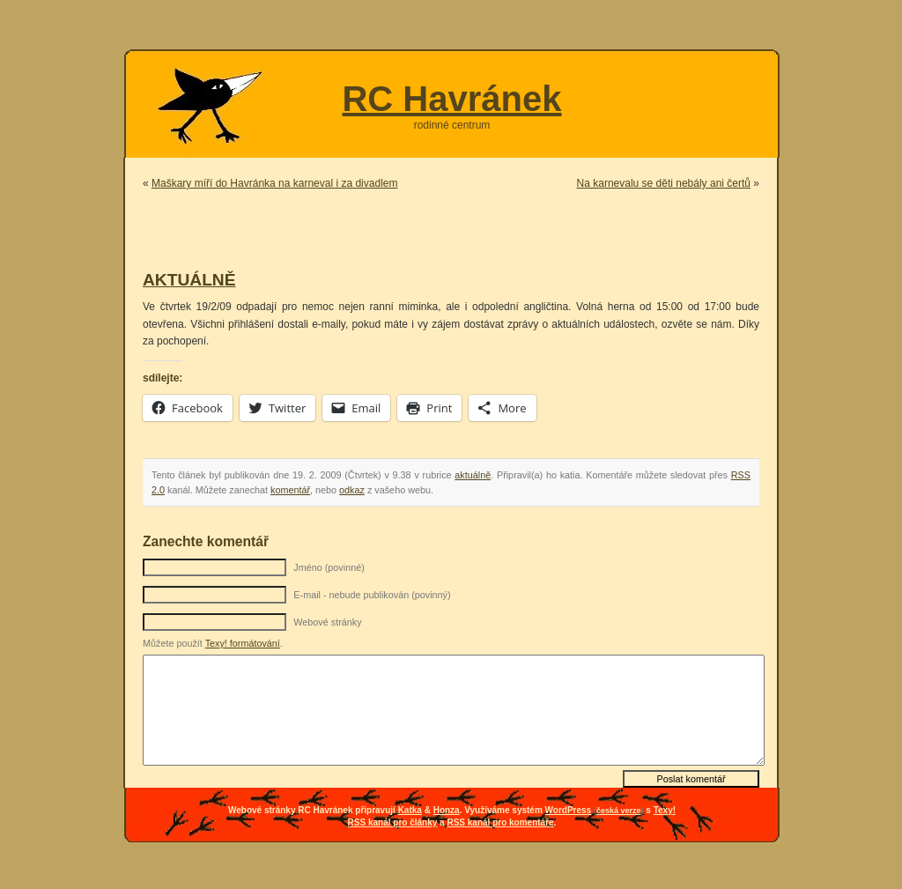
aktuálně (473, 475)
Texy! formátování (242, 643)
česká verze (618, 810)
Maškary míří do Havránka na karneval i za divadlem (274, 183)
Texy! (665, 810)
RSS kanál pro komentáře (500, 822)
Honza (446, 810)
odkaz (352, 490)
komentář (290, 490)
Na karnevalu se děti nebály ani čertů (663, 183)
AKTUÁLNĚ (189, 279)
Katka (410, 810)
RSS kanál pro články (393, 822)
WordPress (568, 810)
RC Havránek (451, 98)
